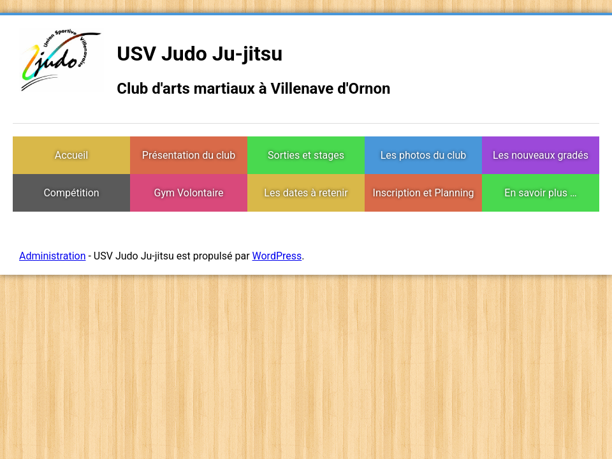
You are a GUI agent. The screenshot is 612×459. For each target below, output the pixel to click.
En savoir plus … (540, 193)
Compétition (71, 193)
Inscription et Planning (423, 193)
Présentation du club (188, 155)
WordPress (277, 256)
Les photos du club (424, 155)
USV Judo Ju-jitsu (199, 53)
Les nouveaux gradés (540, 155)
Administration (52, 256)
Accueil (71, 155)
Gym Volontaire (189, 193)
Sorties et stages (306, 155)
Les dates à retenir (305, 193)
